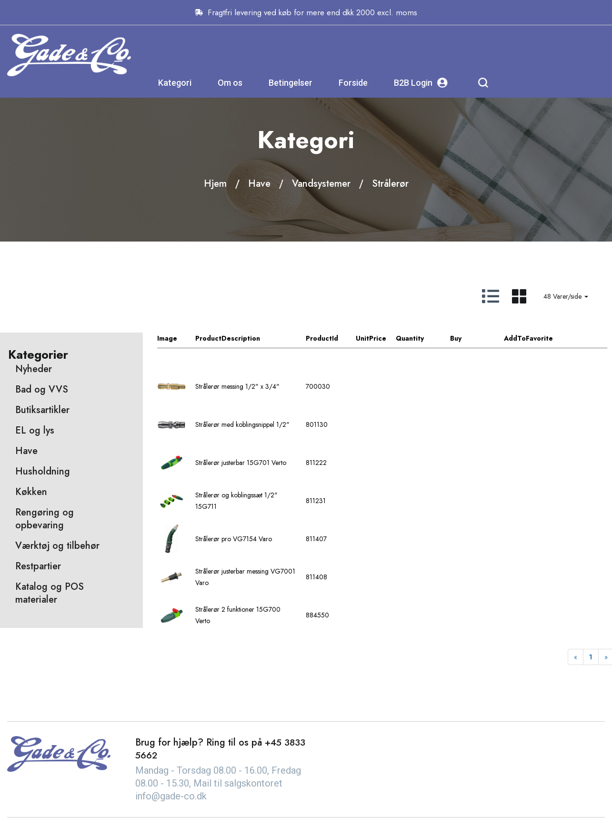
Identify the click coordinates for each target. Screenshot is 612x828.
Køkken (31, 492)
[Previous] (575, 657)
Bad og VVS (41, 390)
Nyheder (33, 369)
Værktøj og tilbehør (57, 546)
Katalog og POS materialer (49, 593)
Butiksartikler (42, 410)
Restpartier (38, 566)
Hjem (215, 184)
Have (259, 184)
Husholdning (42, 471)
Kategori (269, 50)
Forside (447, 50)
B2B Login (515, 50)
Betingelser (385, 50)
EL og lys (34, 430)
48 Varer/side (565, 296)
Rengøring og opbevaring (44, 519)
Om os (324, 50)
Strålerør (390, 184)
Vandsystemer (321, 184)
